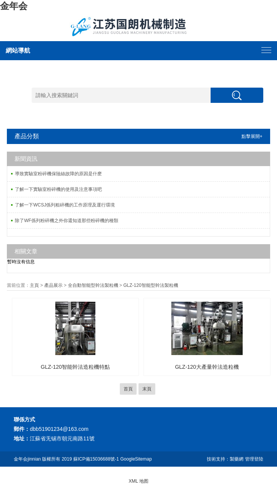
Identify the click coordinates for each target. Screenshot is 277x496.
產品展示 (53, 285)
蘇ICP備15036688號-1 (96, 459)
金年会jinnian (27, 459)
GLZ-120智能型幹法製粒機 (150, 285)
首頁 (128, 389)
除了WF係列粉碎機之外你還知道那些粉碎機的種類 (66, 220)
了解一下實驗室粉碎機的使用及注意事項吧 (58, 189)
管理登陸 (254, 459)
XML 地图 (138, 481)
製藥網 (236, 459)
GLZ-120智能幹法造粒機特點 (75, 367)
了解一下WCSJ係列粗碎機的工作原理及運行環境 (65, 205)
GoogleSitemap (136, 459)
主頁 (34, 285)
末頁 (146, 389)
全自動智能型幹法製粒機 (93, 285)
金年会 (13, 6)
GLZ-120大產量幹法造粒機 (207, 367)
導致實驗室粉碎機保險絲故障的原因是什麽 (58, 173)
